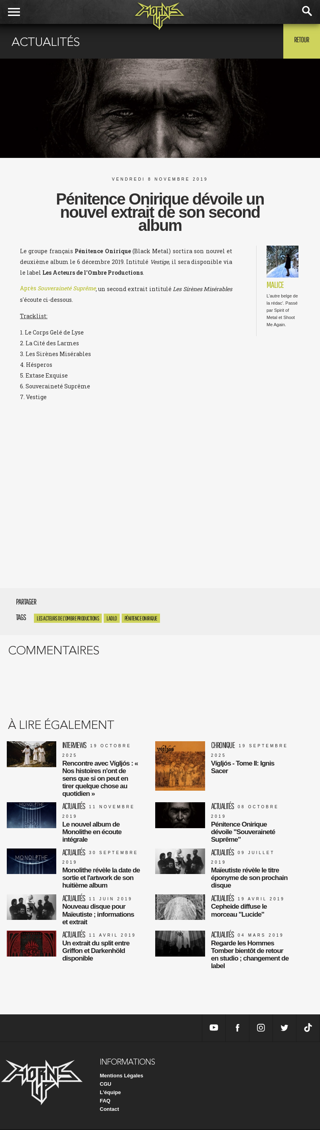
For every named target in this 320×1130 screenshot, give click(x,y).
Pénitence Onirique (140, 618)
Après (58, 289)
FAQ (105, 1101)
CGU (105, 1085)
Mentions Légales (121, 1076)
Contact (109, 1110)
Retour (300, 40)
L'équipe (110, 1093)
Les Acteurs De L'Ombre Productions (68, 618)
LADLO (112, 618)
